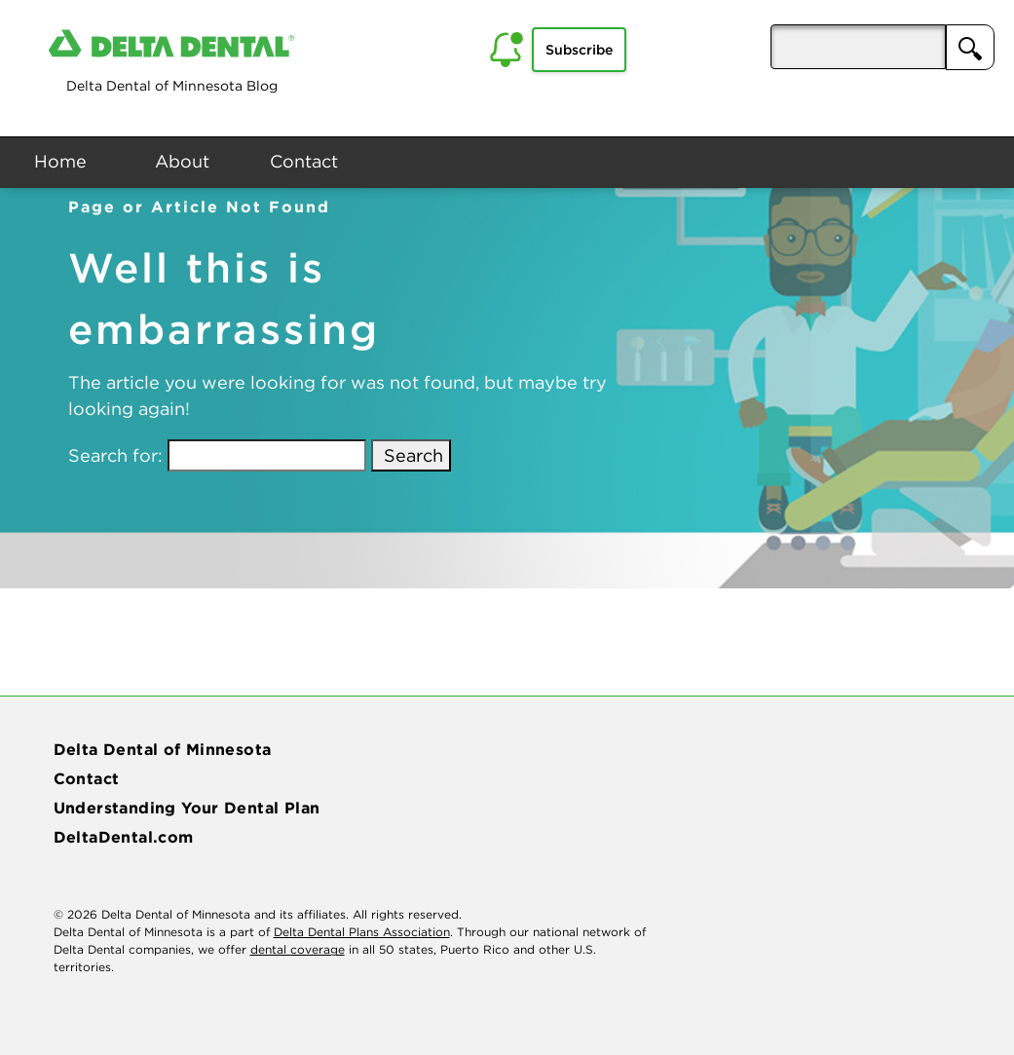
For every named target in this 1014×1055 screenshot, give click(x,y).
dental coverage (297, 949)
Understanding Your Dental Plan (187, 807)
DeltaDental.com (124, 837)
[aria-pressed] (858, 46)
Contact (304, 161)
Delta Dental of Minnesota (163, 749)
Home (60, 161)
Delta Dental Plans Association (362, 931)
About (182, 161)
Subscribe (579, 49)
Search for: (115, 455)
